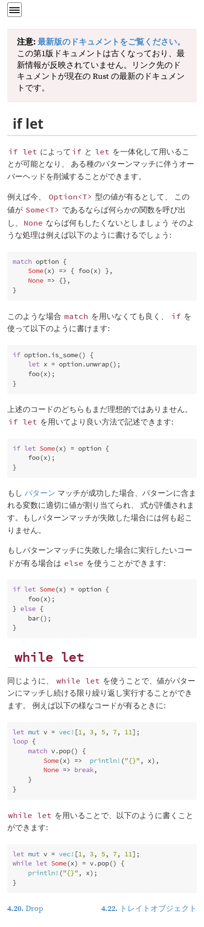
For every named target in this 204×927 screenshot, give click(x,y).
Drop (25, 908)
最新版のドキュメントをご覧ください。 (111, 42)
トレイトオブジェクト (149, 908)
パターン (40, 493)
